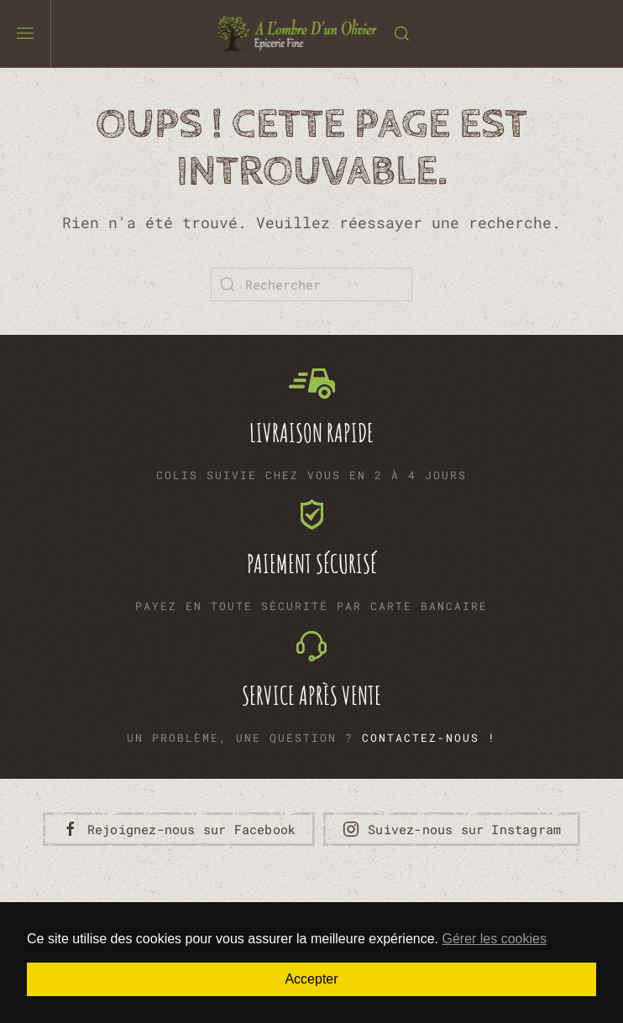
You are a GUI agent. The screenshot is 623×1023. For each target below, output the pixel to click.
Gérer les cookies (494, 939)
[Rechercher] (311, 284)
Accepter (311, 979)
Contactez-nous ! (429, 737)
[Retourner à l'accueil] (297, 33)
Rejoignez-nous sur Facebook (179, 829)
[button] (25, 33)
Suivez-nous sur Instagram (452, 829)
